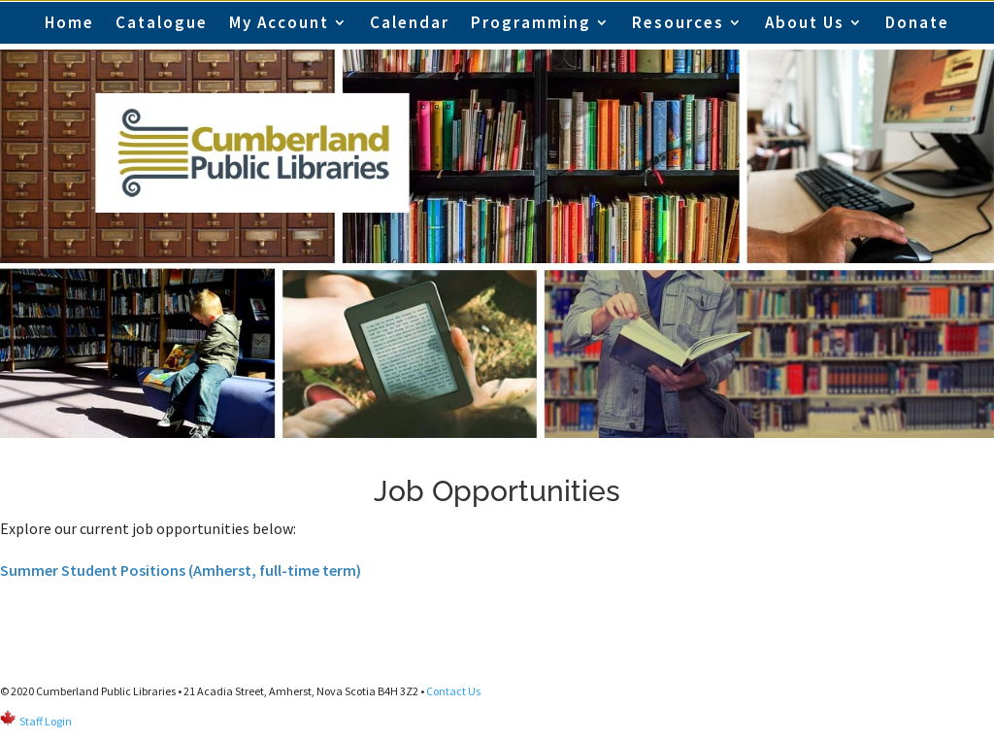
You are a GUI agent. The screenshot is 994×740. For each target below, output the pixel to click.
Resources (678, 22)
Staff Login (45, 721)
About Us (805, 22)
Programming (531, 22)
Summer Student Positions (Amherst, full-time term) (180, 570)
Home (69, 22)
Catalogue (162, 22)
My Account (279, 22)
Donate (917, 22)
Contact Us (453, 691)
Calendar (409, 22)
